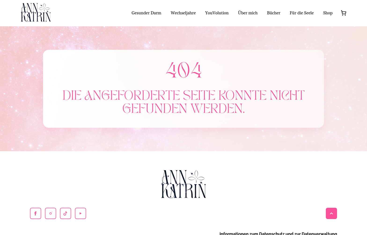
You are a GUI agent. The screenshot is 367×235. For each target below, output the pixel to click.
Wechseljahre (183, 13)
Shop (328, 13)
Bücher (273, 13)
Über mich (248, 13)
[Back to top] (331, 213)
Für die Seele (302, 13)
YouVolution (217, 13)
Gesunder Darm (146, 13)
